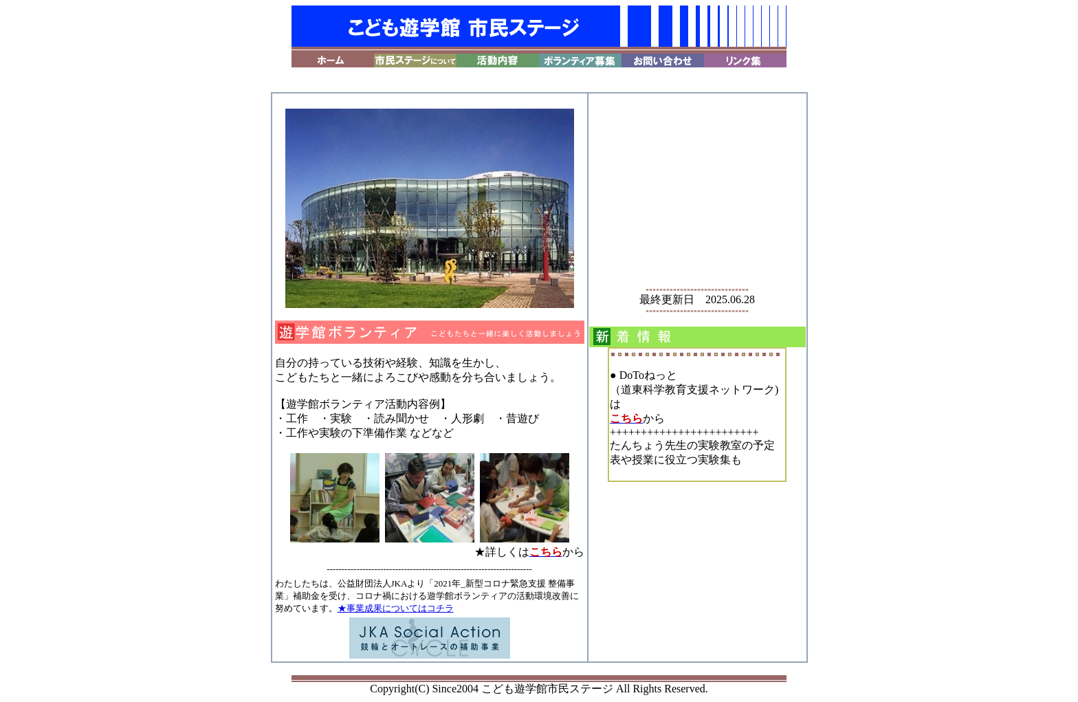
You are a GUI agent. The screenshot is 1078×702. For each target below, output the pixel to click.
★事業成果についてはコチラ (396, 608)
